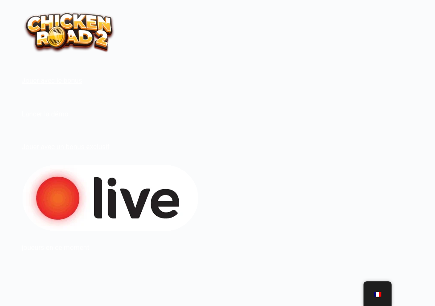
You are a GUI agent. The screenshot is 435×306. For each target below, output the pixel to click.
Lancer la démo (45, 114)
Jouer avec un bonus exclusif (65, 147)
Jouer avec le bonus (52, 80)
